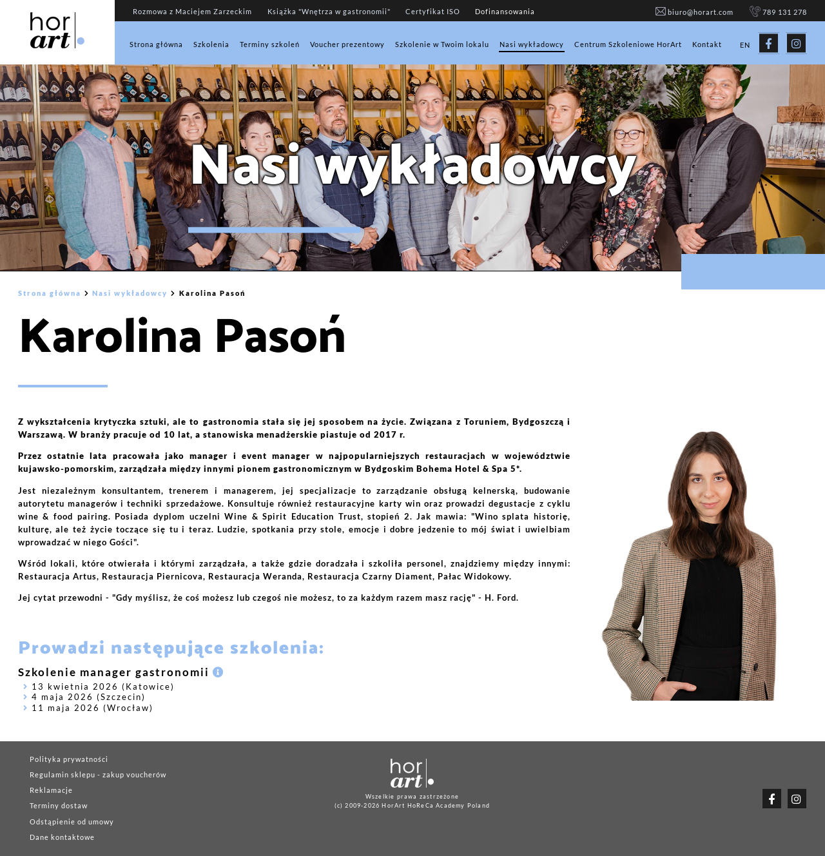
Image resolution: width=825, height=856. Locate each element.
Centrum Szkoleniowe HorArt (628, 44)
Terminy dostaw (59, 806)
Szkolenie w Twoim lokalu (442, 44)
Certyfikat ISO (432, 11)
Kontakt (707, 44)
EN (745, 45)
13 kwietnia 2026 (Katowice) (99, 687)
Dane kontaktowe (62, 837)
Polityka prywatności (69, 759)
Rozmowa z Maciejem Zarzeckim (192, 11)
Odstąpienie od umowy (72, 821)
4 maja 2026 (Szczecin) (84, 697)
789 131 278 (778, 12)
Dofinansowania (505, 11)
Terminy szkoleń (270, 44)
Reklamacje (51, 790)
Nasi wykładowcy (532, 44)
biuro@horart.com (694, 12)
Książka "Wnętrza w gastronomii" (329, 11)
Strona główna (156, 44)
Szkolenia (211, 44)
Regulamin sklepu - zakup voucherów (98, 774)
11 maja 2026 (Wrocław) (88, 708)
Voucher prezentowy (347, 44)
